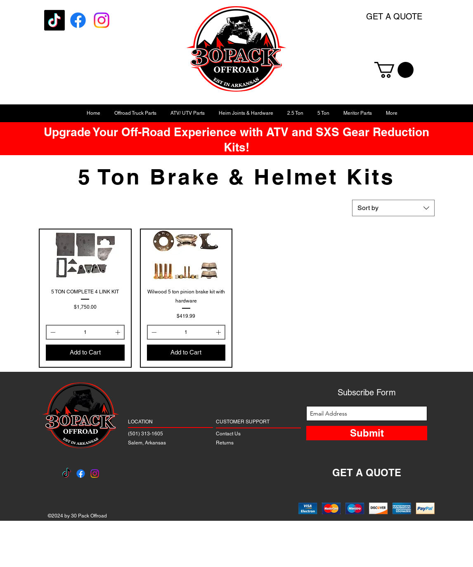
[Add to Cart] (85, 353)
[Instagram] (101, 20)
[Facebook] (78, 20)
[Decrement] (52, 332)
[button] (394, 70)
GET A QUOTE (394, 16)
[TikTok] (54, 20)
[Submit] (366, 433)
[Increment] (118, 332)
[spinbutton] (85, 332)
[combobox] (393, 208)
